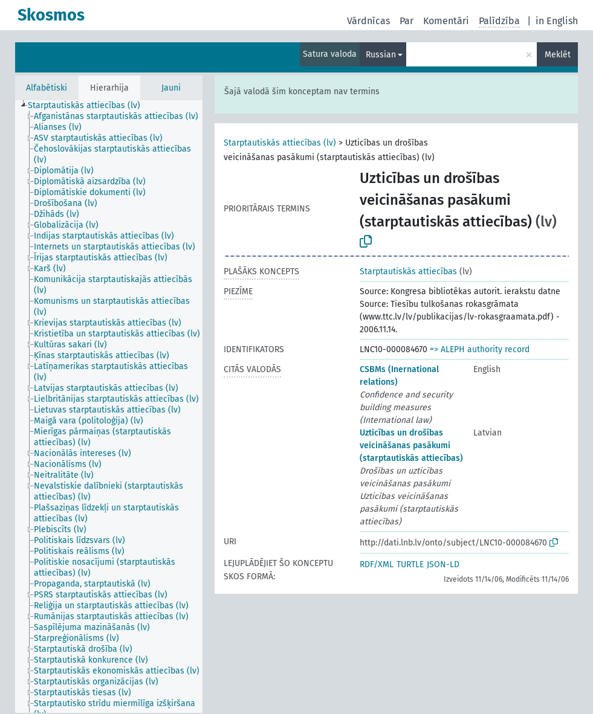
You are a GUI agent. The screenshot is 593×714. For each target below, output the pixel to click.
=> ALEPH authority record (480, 349)
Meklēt (558, 55)
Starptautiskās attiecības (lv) (280, 143)
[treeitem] (89, 105)
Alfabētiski (46, 88)
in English (557, 21)
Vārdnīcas (368, 21)
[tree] (109, 406)
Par (406, 21)
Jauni (171, 88)
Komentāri (446, 21)
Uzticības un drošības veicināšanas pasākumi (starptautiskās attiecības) (411, 445)
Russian (381, 55)
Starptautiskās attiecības (408, 271)
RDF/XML (377, 564)
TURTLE (410, 564)
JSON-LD (443, 564)
